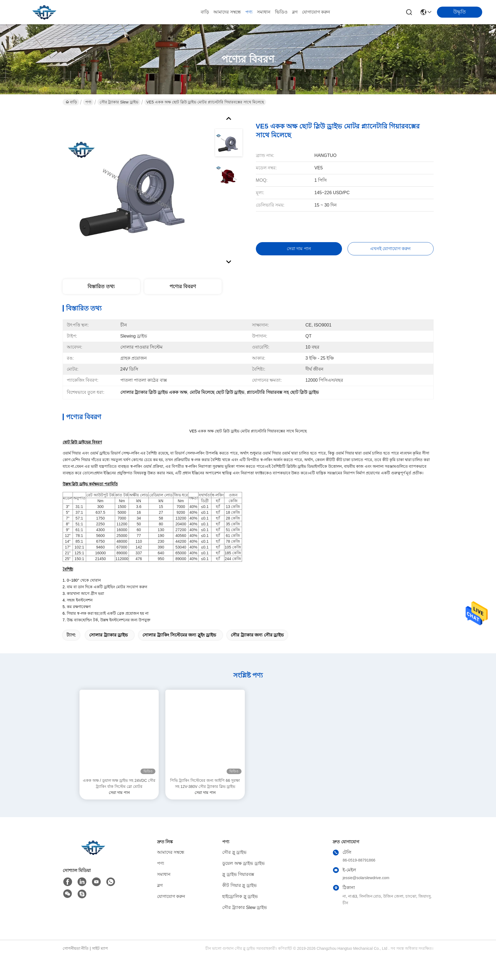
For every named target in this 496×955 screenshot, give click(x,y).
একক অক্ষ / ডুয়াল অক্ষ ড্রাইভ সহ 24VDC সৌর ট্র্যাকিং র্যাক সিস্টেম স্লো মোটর (119, 783)
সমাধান (263, 12)
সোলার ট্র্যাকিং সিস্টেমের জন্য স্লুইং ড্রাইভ (179, 635)
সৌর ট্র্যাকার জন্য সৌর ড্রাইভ (257, 635)
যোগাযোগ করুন (316, 12)
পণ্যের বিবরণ (182, 286)
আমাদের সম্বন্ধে (227, 12)
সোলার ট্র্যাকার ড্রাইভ (108, 635)
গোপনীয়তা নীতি (76, 948)
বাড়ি (205, 12)
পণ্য (249, 12)
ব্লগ (295, 12)
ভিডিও (281, 12)
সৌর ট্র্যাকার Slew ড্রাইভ (119, 102)
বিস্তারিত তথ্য (101, 286)
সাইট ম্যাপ (100, 948)
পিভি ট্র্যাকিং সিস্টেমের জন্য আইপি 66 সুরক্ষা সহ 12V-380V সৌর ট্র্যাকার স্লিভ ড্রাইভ (205, 783)
